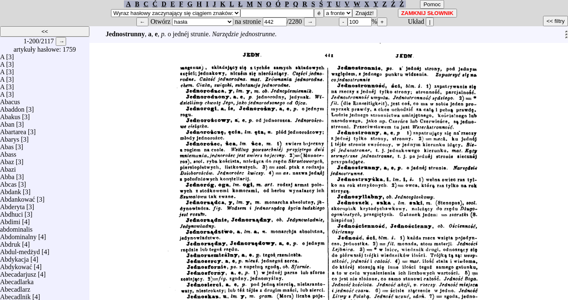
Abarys (9, 137)
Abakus (10, 114)
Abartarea (13, 129)
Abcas (8, 182)
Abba (7, 174)
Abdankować (17, 197)
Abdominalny (18, 234)
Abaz (7, 159)
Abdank (10, 189)
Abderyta (12, 204)
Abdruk (10, 242)
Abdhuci (11, 212)
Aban (7, 122)
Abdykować (16, 264)
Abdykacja (14, 257)
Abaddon (12, 107)
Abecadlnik (15, 294)
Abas (7, 144)
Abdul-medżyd (20, 249)
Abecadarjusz (18, 272)
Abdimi (10, 219)
